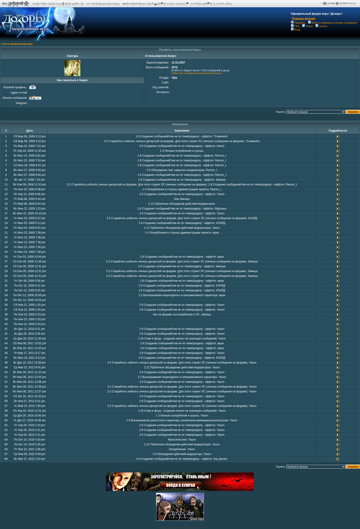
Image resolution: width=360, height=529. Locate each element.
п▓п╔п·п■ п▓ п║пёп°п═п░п (339, 3)
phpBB (173, 527)
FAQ (295, 26)
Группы (321, 26)
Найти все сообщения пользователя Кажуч (197, 73)
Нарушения (180, 124)
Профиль (298, 22)
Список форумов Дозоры (17, 43)
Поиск (307, 26)
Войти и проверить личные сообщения (332, 22)
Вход (295, 29)
